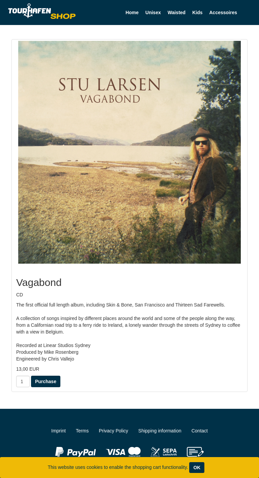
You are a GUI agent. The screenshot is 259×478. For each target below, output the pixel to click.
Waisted (176, 12)
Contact (200, 430)
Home (132, 12)
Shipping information (159, 430)
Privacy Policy (113, 430)
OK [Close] (196, 467)
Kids (197, 12)
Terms (82, 430)
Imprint (58, 430)
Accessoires (223, 12)
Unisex (153, 12)
